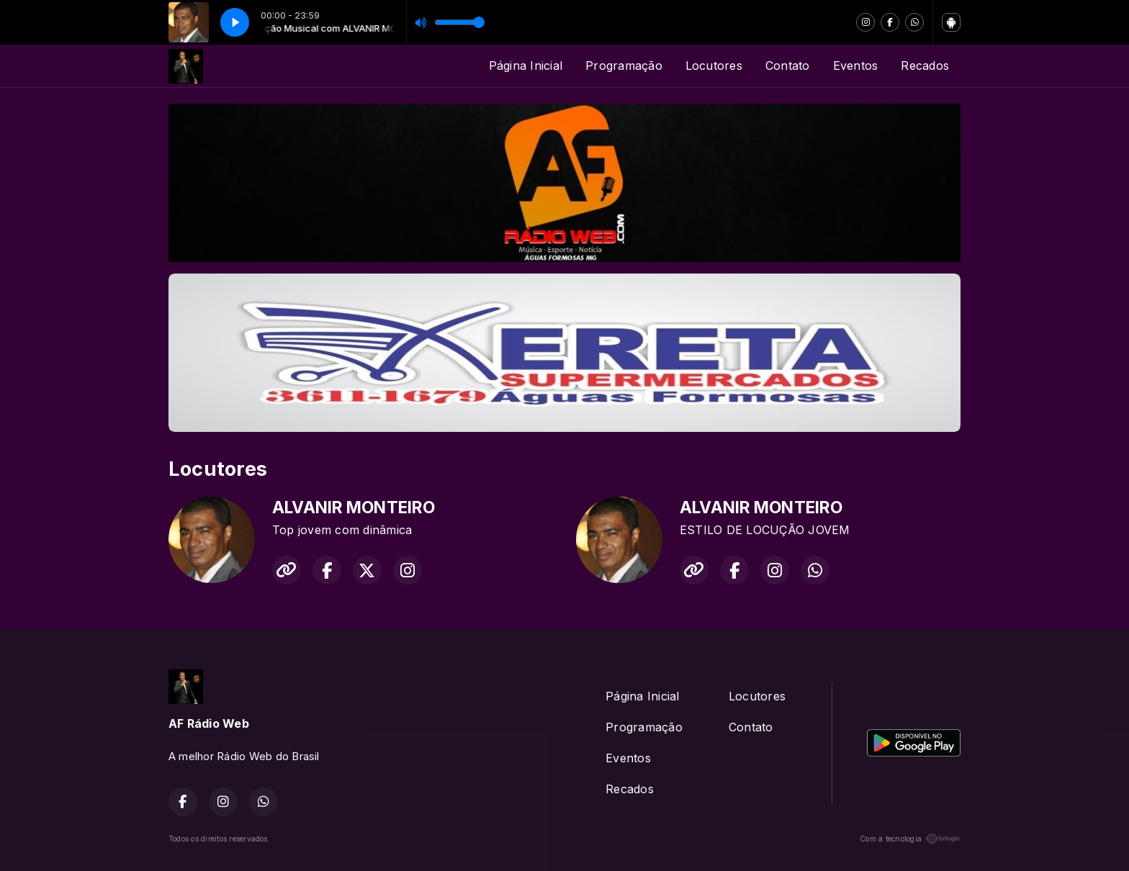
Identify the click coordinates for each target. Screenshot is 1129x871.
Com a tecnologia (910, 839)
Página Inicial (525, 65)
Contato (787, 65)
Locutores (713, 65)
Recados (925, 65)
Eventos (855, 65)
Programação (623, 65)
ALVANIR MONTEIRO (353, 507)
